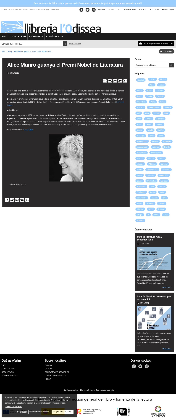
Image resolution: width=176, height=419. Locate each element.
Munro (161, 85)
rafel (164, 198)
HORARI (48, 379)
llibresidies (141, 186)
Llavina (160, 130)
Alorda (139, 130)
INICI (4, 36)
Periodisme (141, 153)
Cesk (139, 124)
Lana (166, 215)
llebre (156, 215)
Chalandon (151, 181)
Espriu (149, 96)
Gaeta (149, 124)
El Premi (142, 9)
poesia (156, 113)
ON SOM (48, 369)
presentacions (154, 107)
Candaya (140, 136)
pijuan (139, 181)
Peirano (161, 209)
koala (161, 136)
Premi (153, 102)
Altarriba (155, 147)
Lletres (162, 79)
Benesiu (164, 181)
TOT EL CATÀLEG (18, 36)
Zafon (139, 175)
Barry (139, 96)
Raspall (160, 96)
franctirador (163, 175)
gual (139, 119)
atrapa (139, 215)
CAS (157, 9)
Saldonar (150, 175)
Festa (152, 192)
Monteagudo (142, 141)
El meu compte (168, 9)
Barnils (167, 147)
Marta (151, 209)
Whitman (152, 164)
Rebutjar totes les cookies (39, 412)
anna (166, 113)
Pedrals (159, 124)
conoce (161, 203)
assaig (150, 130)
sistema (140, 209)
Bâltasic (140, 220)
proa (147, 113)
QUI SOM (48, 365)
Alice (152, 85)
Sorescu (164, 164)
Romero (140, 107)
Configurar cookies (71, 390)
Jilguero (140, 164)
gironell (151, 158)
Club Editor (28, 130)
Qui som (101, 9)
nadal (139, 203)
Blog (119, 9)
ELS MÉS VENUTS (54, 36)
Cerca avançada (75, 44)
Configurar (22, 412)
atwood (154, 198)
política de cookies (13, 407)
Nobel (139, 90)
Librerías (160, 119)
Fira (152, 186)
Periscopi (166, 170)
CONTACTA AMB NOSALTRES (57, 372)
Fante (139, 170)
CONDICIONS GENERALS (55, 375)
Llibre (149, 90)
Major (162, 192)
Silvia (162, 102)
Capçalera (141, 102)
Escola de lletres (130, 9)
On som (111, 9)
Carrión (149, 119)
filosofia (162, 186)
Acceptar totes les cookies (62, 412)
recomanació (142, 147)
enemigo (150, 203)
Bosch (161, 158)
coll (138, 113)
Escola (152, 79)
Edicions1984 (152, 170)
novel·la (168, 107)
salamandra (141, 198)
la (148, 215)
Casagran (167, 141)
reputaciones (156, 153)
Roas (152, 136)
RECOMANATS (36, 36)
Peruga (140, 158)
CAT (150, 9)
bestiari (141, 80)
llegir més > (166, 287)
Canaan (160, 90)
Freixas (155, 141)
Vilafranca (141, 192)
